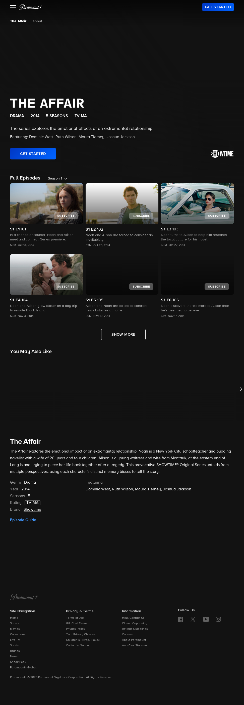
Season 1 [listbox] (55, 178)
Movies (15, 629)
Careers (127, 634)
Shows (14, 623)
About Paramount (134, 640)
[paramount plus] (30, 7)
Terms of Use (75, 618)
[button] (13, 7)
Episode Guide (23, 520)
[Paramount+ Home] (24, 597)
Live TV (15, 640)
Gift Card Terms (76, 623)
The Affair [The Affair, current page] (18, 21)
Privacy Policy (75, 629)
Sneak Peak (18, 662)
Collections (17, 634)
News (14, 656)
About (37, 21)
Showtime (32, 510)
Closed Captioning (134, 623)
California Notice (77, 645)
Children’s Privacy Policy (83, 640)
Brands (15, 651)
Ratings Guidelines (135, 629)
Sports (14, 645)
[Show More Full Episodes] (123, 334)
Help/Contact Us (133, 618)
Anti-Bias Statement (136, 645)
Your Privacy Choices (80, 634)
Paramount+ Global (23, 667)
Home (14, 618)
